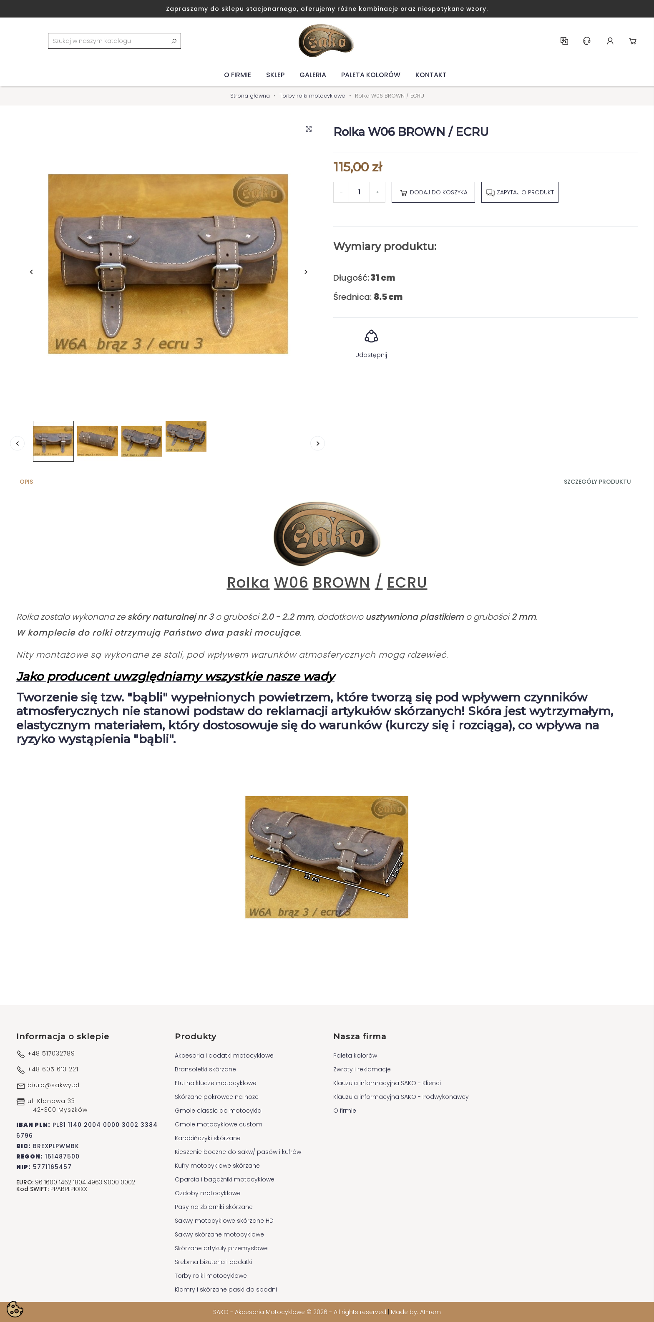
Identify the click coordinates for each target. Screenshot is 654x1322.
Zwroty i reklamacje (362, 1069)
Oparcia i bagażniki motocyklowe (224, 1179)
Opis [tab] (26, 482)
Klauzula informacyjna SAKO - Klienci (387, 1083)
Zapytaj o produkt (520, 192)
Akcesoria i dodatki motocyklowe (224, 1055)
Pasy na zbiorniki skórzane (214, 1207)
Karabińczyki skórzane (208, 1138)
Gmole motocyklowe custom (218, 1124)
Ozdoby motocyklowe (208, 1193)
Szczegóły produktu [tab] (597, 482)
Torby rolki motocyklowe (211, 1276)
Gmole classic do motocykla (218, 1110)
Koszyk (633, 41)
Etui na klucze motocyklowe (216, 1083)
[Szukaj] (114, 41)
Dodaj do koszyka (433, 192)
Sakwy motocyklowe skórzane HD (224, 1220)
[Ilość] (359, 192)
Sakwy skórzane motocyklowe (219, 1234)
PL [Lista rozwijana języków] (564, 41)
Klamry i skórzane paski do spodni (226, 1289)
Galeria (312, 75)
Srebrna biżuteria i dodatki (213, 1262)
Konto (610, 41)
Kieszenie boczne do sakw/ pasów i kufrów (238, 1152)
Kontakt (431, 75)
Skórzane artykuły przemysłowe (221, 1248)
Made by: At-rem (416, 1312)
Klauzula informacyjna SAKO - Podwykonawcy (401, 1097)
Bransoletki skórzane (205, 1069)
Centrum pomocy (587, 41)
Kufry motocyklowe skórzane (217, 1165)
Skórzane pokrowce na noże (217, 1097)
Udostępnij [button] (371, 341)
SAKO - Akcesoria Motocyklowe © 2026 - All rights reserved (300, 1312)
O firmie (237, 75)
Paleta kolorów (370, 75)
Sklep (275, 75)
